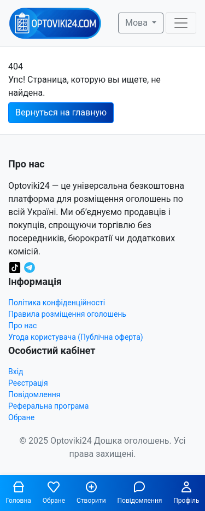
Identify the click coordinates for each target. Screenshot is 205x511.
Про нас (22, 325)
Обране (21, 417)
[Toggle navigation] (181, 23)
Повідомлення (34, 394)
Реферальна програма (48, 406)
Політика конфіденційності (56, 302)
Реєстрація (28, 383)
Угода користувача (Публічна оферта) (75, 337)
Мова (137, 23)
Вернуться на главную (61, 112)
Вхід (16, 371)
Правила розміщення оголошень (67, 314)
